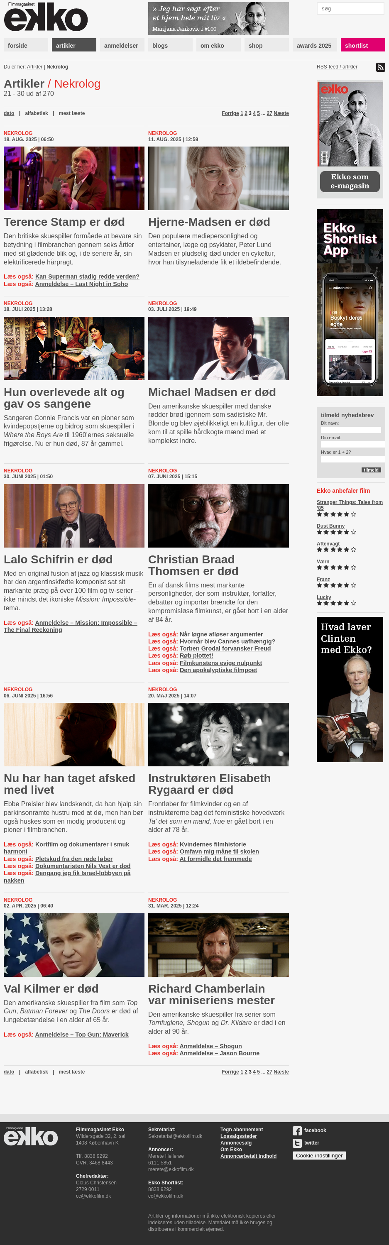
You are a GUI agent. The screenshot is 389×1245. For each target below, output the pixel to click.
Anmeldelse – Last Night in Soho (81, 284)
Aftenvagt (328, 544)
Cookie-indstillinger (319, 1155)
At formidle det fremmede (215, 859)
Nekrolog (57, 67)
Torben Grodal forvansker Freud (225, 648)
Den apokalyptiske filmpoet (218, 670)
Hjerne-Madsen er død (209, 221)
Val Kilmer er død (51, 988)
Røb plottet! (196, 655)
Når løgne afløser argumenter (221, 634)
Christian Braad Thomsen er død (193, 565)
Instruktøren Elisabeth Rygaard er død (209, 784)
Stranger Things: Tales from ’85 (350, 505)
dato (9, 113)
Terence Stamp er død (64, 221)
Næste (281, 113)
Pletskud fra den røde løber (74, 859)
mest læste (72, 113)
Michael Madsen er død (212, 392)
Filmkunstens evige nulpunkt (221, 663)
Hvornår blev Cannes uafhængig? (227, 641)
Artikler (34, 67)
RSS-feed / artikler (337, 67)
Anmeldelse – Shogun (210, 1046)
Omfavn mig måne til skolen (219, 851)
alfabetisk (36, 113)
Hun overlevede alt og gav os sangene (64, 398)
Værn (323, 562)
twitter (306, 1143)
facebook (309, 1130)
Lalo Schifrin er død (58, 559)
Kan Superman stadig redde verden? (87, 276)
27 (269, 113)
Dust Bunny (331, 526)
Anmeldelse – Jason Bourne (219, 1053)
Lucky (324, 597)
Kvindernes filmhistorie (213, 844)
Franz (323, 579)
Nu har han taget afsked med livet (69, 784)
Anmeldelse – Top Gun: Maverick (81, 1034)
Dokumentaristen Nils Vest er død (83, 866)
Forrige (230, 113)
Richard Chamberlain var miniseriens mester (211, 994)
